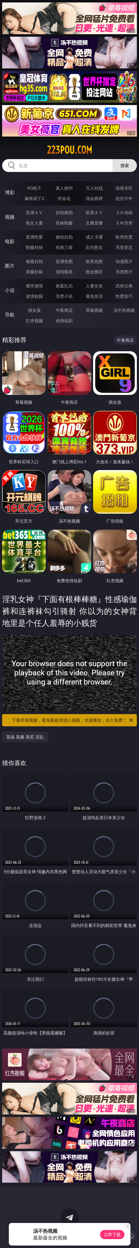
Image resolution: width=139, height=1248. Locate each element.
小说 (10, 290)
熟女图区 (94, 272)
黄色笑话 (94, 296)
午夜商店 (64, 310)
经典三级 (64, 247)
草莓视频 (94, 310)
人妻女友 (94, 286)
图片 (10, 265)
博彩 (10, 192)
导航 (10, 314)
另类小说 (64, 296)
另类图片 (124, 272)
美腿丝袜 (34, 272)
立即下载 (112, 1234)
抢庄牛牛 (124, 198)
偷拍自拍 (64, 237)
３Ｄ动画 (124, 212)
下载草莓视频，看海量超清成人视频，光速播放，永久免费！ (73, 720)
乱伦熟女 (94, 247)
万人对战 (94, 188)
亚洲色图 (64, 261)
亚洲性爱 (34, 237)
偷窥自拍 (34, 261)
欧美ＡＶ (94, 212)
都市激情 (34, 286)
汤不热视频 (124, 310)
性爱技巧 (124, 296)
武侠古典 (124, 286)
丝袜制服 (64, 223)
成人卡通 (94, 237)
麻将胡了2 (34, 198)
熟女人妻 (34, 223)
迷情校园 (34, 296)
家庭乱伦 (64, 286)
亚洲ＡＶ (34, 212)
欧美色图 (94, 261)
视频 (10, 216)
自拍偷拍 (64, 212)
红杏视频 (34, 320)
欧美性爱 (124, 237)
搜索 (124, 165)
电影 (10, 241)
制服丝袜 (34, 247)
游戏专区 (124, 188)
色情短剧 (64, 320)
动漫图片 (124, 261)
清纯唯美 (64, 272)
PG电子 (34, 188)
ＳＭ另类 (124, 223)
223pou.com (69, 150)
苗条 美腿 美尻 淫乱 (25, 737)
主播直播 (94, 223)
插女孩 (34, 310)
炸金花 (64, 198)
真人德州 (64, 188)
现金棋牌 (94, 198)
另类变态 (124, 247)
